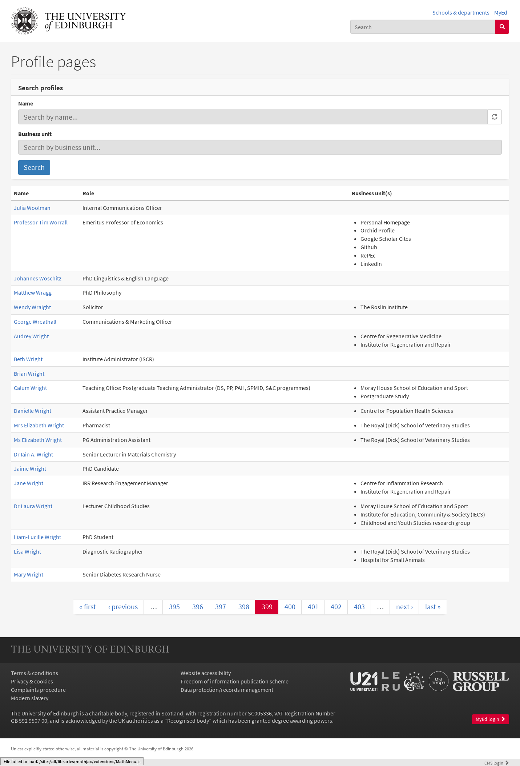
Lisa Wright (27, 551)
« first (87, 606)
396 (197, 606)
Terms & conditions (34, 673)
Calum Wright (30, 387)
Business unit (35, 133)
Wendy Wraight (32, 307)
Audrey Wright (31, 336)
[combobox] (423, 27)
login (496, 763)
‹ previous (123, 606)
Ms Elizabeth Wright (38, 439)
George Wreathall (35, 321)
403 (359, 606)
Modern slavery (29, 698)
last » (433, 606)
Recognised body (188, 720)
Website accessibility (206, 673)
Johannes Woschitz (37, 278)
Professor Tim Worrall (41, 222)
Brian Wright (29, 373)
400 (290, 606)
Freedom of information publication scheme (235, 681)
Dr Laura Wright (33, 506)
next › (404, 606)
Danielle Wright (32, 410)
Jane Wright (28, 483)
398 (243, 606)
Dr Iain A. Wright (33, 454)
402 (336, 606)
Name (25, 103)
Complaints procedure (38, 689)
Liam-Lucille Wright (37, 536)
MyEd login (490, 719)
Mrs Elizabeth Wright (39, 425)
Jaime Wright (30, 468)
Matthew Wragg (33, 292)
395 (174, 606)
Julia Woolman (32, 207)
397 (220, 606)
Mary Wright (28, 574)
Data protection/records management (227, 689)
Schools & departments (460, 12)
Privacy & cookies (32, 681)
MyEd (500, 12)
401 (313, 606)
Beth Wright (28, 359)
